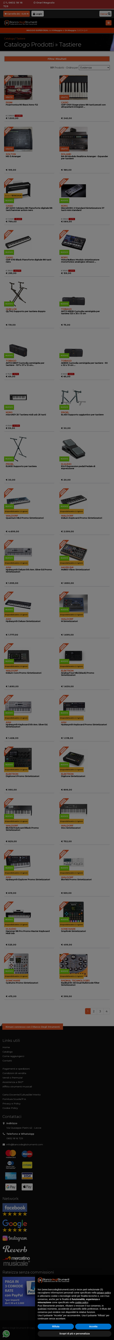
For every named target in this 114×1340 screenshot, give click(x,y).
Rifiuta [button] (55, 1326)
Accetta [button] (93, 1326)
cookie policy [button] (81, 1302)
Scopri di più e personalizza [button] (74, 1333)
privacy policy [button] (104, 1292)
